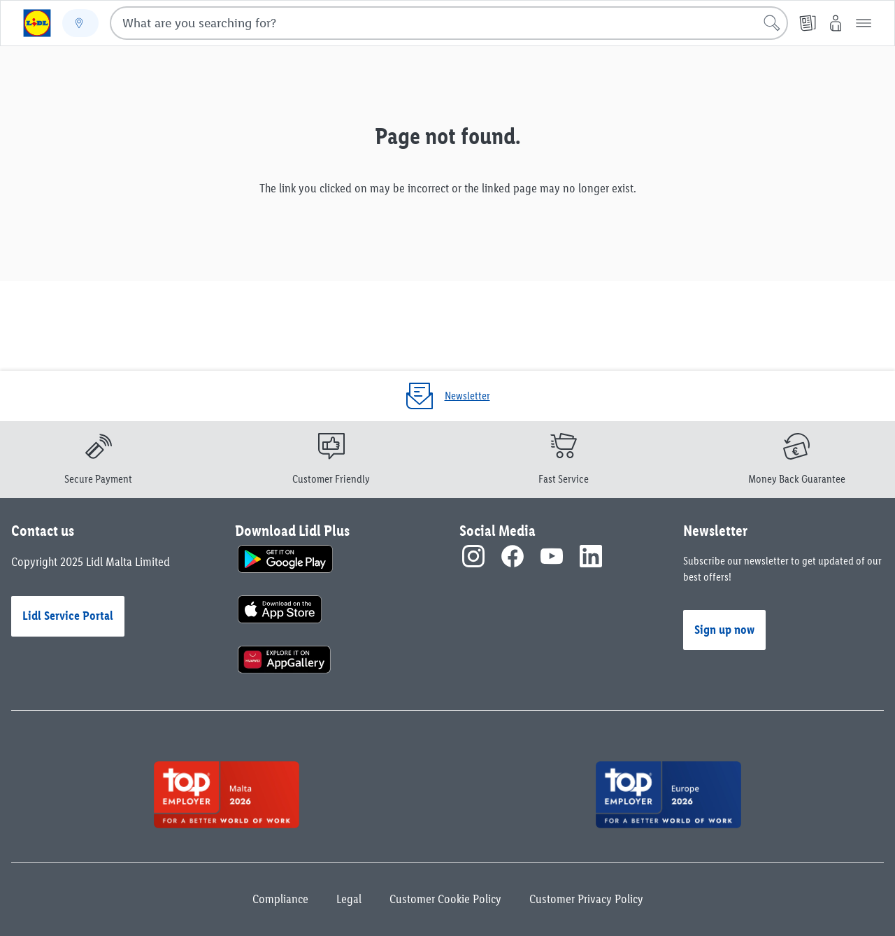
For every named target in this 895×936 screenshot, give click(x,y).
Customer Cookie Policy (445, 899)
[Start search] (772, 23)
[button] (863, 23)
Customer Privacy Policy (586, 899)
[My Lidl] (835, 23)
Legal (348, 899)
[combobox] (449, 23)
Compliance (280, 899)
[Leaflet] (807, 23)
